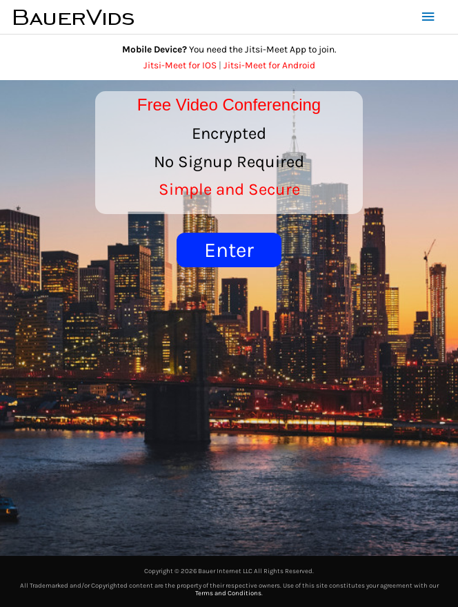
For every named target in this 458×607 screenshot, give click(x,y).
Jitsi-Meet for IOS (180, 64)
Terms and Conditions (228, 593)
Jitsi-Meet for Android (269, 64)
